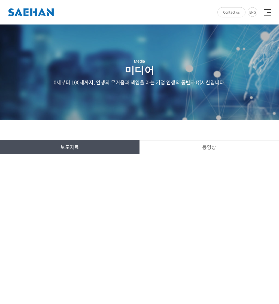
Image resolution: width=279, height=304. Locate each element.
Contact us (231, 12)
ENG (252, 12)
